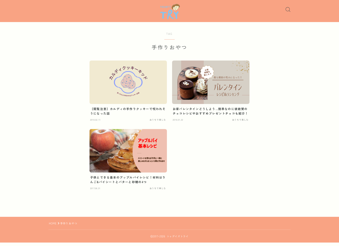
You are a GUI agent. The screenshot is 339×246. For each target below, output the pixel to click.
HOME (53, 226)
